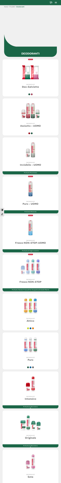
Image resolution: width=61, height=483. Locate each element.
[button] (55, 2)
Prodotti (12, 7)
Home (6, 7)
